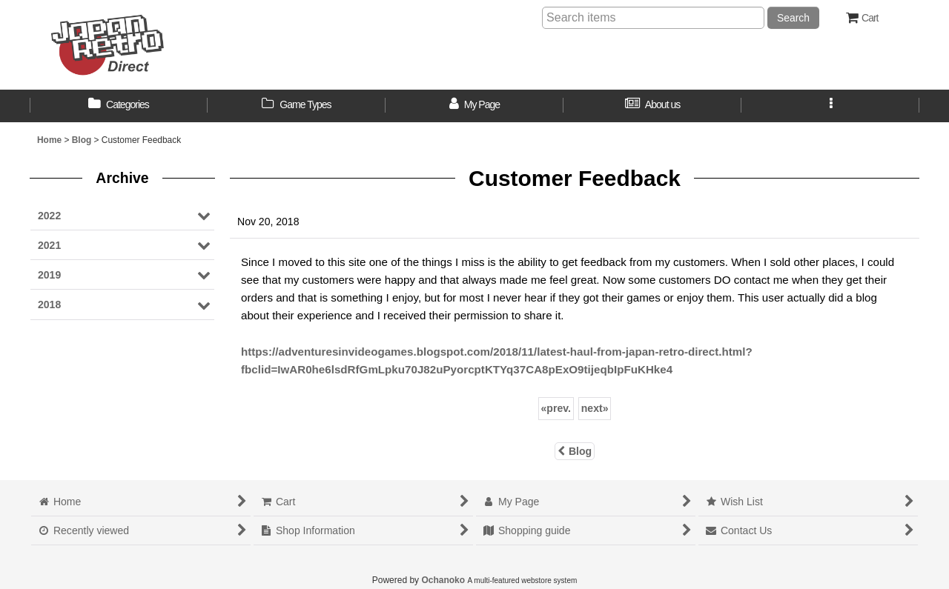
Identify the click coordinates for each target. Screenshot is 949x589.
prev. (556, 408)
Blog (575, 451)
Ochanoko (443, 580)
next (595, 408)
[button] (830, 106)
